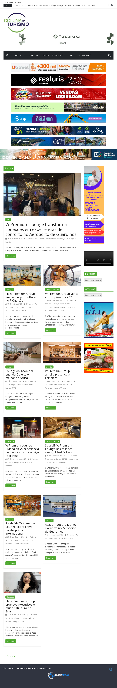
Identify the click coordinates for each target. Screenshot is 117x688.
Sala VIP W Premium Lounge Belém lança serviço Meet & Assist (59, 448)
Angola (13, 384)
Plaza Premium (21, 307)
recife (22, 540)
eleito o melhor (22, 384)
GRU (66, 239)
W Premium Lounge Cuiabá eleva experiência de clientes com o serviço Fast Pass (22, 450)
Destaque (10, 441)
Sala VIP (23, 310)
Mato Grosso (25, 462)
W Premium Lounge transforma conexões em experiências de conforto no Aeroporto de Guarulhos (40, 229)
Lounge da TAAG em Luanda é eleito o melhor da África (19, 374)
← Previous (10, 656)
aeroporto (49, 384)
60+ (8, 220)
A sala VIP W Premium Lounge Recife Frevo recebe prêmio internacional (20, 528)
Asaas (56, 538)
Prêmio (16, 540)
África (7, 384)
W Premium (68, 307)
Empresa (33, 55)
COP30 (64, 459)
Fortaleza (48, 388)
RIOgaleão (16, 310)
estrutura (11, 618)
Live (70, 55)
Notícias (18, 55)
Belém (58, 459)
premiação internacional (54, 307)
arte (6, 307)
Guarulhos (63, 538)
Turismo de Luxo (52, 290)
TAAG (14, 388)
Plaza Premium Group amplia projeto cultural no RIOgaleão (20, 297)
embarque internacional (63, 384)
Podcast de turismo (53, 55)
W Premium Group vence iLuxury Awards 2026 (61, 295)
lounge (71, 239)
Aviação (10, 290)
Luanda (8, 388)
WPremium (63, 462)
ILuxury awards (58, 304)
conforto (60, 239)
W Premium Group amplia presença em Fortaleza (58, 374)
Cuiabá (10, 462)
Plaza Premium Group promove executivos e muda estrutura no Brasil (20, 606)
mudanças (25, 618)
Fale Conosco (84, 55)
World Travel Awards (21, 544)
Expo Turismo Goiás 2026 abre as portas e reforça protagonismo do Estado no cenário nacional (54, 5)
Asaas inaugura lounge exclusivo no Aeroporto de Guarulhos (60, 528)
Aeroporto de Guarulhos (47, 239)
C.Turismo (30, 239)
